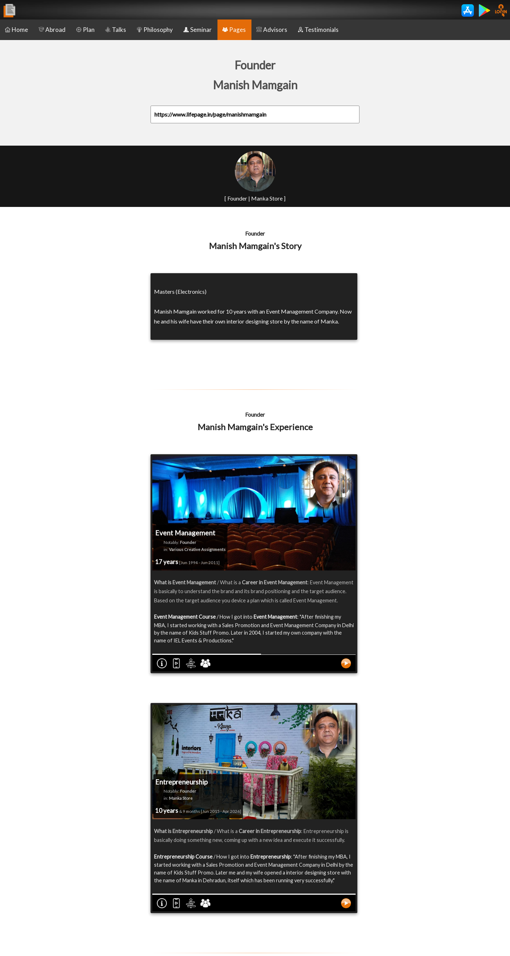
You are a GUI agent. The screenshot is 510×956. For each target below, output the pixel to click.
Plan (85, 29)
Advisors (271, 29)
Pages (234, 29)
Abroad (52, 29)
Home (16, 29)
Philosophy (155, 29)
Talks (115, 29)
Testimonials (318, 29)
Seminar (197, 29)
